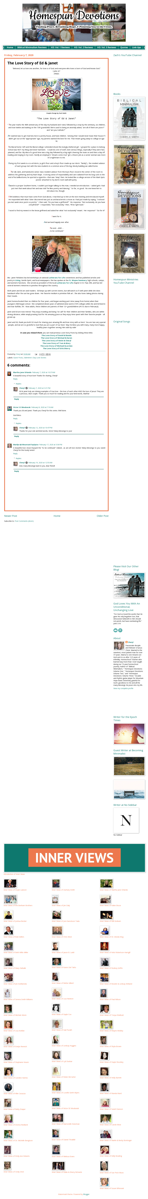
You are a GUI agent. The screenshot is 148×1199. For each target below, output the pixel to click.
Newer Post (10, 515)
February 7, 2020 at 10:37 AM (43, 372)
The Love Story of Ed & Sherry (56, 348)
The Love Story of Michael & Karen (56, 338)
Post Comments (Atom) (24, 521)
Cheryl (22, 388)
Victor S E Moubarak (22, 407)
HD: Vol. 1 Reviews (60, 47)
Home (10, 47)
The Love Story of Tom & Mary (56, 343)
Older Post (103, 515)
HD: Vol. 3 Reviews (106, 47)
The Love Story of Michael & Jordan (56, 346)
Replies (18, 384)
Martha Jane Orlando (22, 372)
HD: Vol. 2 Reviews (83, 47)
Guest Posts (18, 357)
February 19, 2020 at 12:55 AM (40, 462)
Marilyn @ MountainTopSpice (25, 444)
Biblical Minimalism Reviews (32, 47)
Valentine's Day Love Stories (35, 357)
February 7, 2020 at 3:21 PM (39, 388)
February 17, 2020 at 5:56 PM (50, 444)
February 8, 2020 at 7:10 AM (42, 407)
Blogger (86, 1194)
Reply (15, 379)
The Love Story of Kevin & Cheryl (56, 340)
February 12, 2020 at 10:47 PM (40, 428)
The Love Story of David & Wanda (56, 335)
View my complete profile (123, 688)
